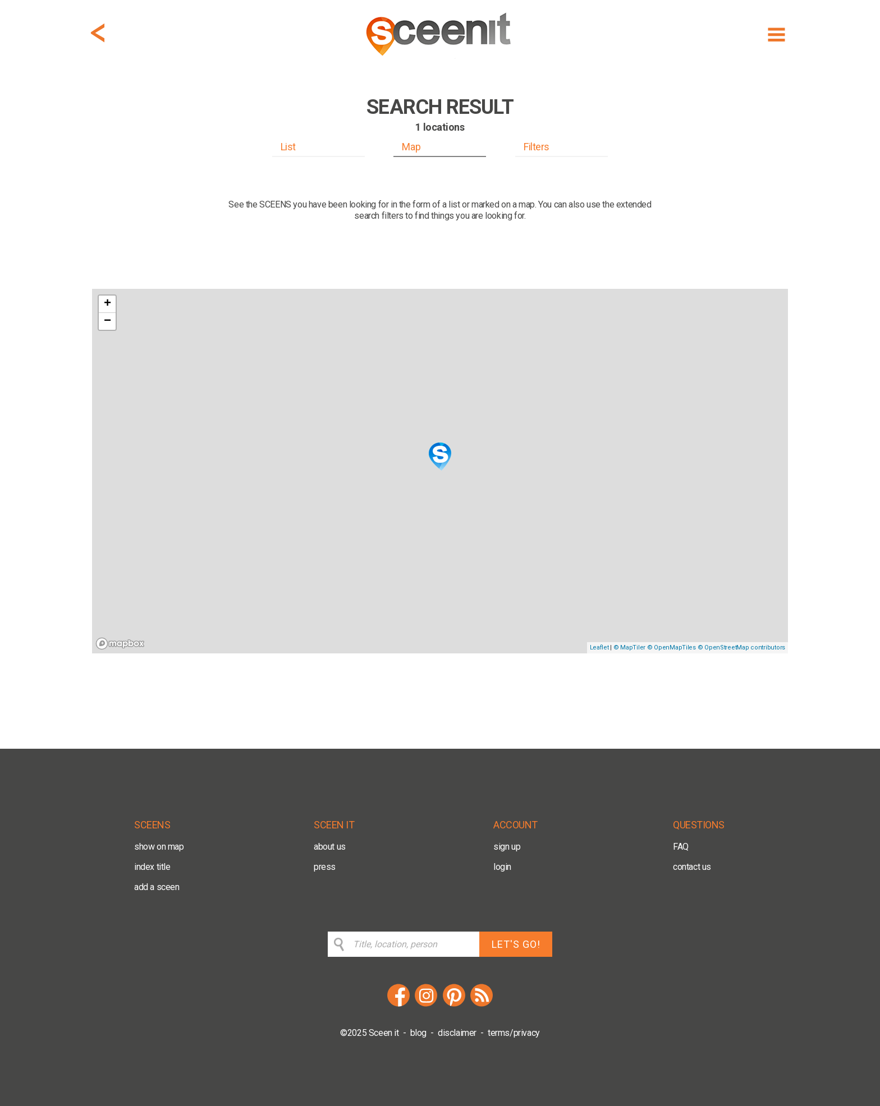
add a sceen (157, 887)
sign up (506, 846)
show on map (159, 846)
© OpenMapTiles (671, 647)
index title (152, 866)
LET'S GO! (516, 944)
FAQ (681, 846)
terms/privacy (514, 1032)
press (325, 866)
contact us (692, 866)
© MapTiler (629, 647)
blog (418, 1032)
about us (330, 846)
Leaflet (599, 647)
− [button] (107, 321)
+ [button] (107, 304)
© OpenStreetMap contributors (741, 647)
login (502, 866)
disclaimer (457, 1032)
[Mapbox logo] (120, 643)
